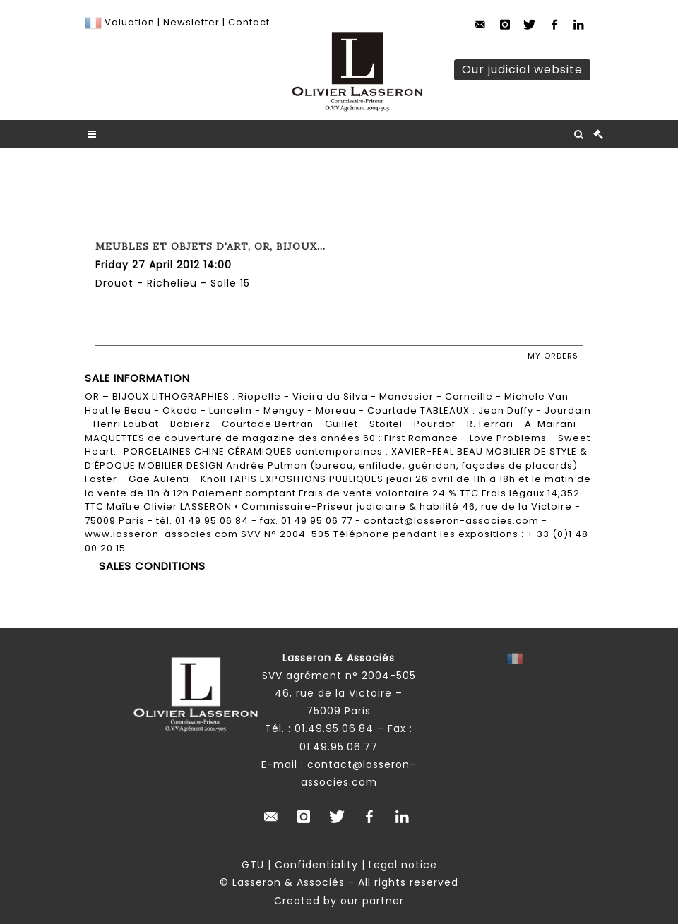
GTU (253, 865)
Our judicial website (522, 69)
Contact (249, 22)
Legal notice (403, 865)
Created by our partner (339, 901)
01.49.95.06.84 (334, 728)
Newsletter (190, 22)
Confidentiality (316, 865)
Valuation (130, 22)
